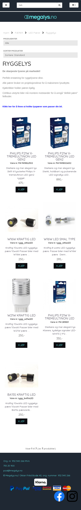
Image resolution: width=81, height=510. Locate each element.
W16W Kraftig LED (21, 239)
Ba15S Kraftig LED (21, 394)
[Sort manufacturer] (40, 43)
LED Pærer (34, 32)
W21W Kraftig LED (21, 315)
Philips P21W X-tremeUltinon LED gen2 (21, 156)
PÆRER (19, 32)
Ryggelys (51, 32)
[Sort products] (40, 55)
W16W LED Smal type (59, 239)
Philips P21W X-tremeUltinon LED (59, 317)
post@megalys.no (12, 470)
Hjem (6, 32)
